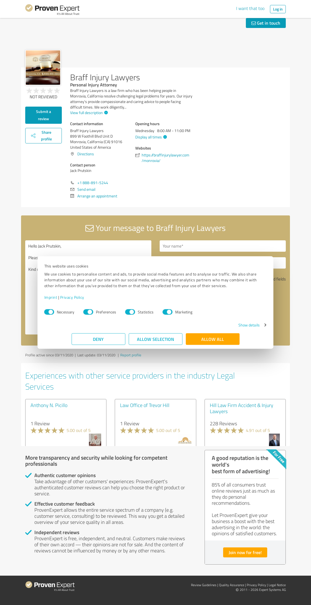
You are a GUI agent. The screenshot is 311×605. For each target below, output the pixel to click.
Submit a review (43, 115)
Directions (85, 153)
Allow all (212, 342)
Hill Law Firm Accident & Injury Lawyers (241, 408)
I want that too (250, 8)
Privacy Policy (99, 300)
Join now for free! (245, 552)
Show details (221, 327)
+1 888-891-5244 (92, 182)
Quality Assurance (231, 585)
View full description (88, 112)
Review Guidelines (203, 585)
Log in (278, 9)
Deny (98, 342)
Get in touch (265, 23)
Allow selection (155, 342)
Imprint (78, 300)
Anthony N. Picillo (48, 405)
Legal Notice (277, 585)
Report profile (130, 354)
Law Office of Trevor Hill (144, 405)
